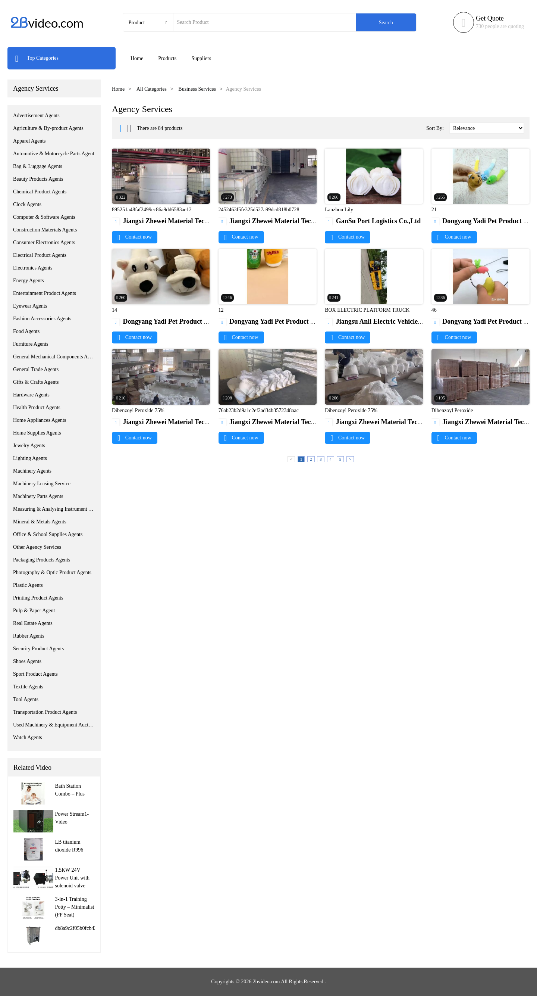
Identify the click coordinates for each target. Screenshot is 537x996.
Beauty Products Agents (38, 179)
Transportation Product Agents (45, 712)
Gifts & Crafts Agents (36, 382)
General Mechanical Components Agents (54, 357)
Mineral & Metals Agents (39, 522)
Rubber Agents (28, 636)
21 (434, 209)
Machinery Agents (32, 471)
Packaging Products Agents (41, 560)
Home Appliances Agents (39, 420)
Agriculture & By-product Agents (48, 128)
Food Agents (26, 331)
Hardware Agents (31, 395)
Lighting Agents (30, 458)
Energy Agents (28, 280)
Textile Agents (28, 687)
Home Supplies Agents (37, 433)
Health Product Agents (36, 407)
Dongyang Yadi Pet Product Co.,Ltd (169, 321)
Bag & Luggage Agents (37, 166)
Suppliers (201, 58)
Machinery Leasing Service (41, 483)
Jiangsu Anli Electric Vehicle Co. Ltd (383, 321)
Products (167, 58)
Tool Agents (25, 699)
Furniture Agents (30, 344)
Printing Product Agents (38, 598)
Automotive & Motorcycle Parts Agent (53, 153)
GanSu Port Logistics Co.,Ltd (373, 221)
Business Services (197, 89)
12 (221, 310)
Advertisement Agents (36, 115)
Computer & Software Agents (44, 217)
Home (137, 58)
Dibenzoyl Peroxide (452, 410)
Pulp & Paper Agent (34, 610)
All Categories (151, 89)
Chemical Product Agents (39, 191)
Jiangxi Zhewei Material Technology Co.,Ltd (181, 221)
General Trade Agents (36, 369)
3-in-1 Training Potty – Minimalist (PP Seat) (74, 907)
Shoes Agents (27, 661)
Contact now (134, 237)
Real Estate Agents (33, 623)
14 (114, 310)
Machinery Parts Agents (38, 496)
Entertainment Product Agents (44, 293)
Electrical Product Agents (39, 255)
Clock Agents (27, 204)
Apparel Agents (29, 141)
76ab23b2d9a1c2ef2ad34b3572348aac (259, 410)
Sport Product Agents (35, 674)
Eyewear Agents (30, 306)
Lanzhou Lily (339, 209)
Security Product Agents (38, 648)
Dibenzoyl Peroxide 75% (138, 410)
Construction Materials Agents (45, 230)
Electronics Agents (32, 268)
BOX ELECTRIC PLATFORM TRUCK (367, 310)
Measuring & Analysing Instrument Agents (54, 509)
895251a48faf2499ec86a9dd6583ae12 (152, 209)
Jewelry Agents (29, 445)
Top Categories (37, 58)
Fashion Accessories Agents (42, 318)
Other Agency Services (37, 547)
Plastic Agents (28, 585)
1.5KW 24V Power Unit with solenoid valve (72, 877)
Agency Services (35, 88)
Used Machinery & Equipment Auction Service (54, 725)
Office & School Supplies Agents (47, 534)
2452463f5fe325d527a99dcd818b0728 (259, 209)
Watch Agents (27, 737)
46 (434, 310)
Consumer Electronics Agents (44, 242)
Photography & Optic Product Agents (52, 572)
